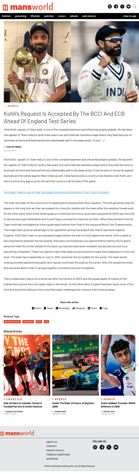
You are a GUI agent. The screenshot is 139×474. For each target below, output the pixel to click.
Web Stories (89, 16)
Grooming (20, 16)
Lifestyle (35, 16)
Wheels (74, 16)
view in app (129, 16)
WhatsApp (62, 308)
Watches (49, 16)
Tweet (48, 308)
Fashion (6, 16)
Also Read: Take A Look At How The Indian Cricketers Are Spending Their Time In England (56, 192)
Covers (62, 16)
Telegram (78, 308)
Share (36, 308)
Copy (103, 308)
